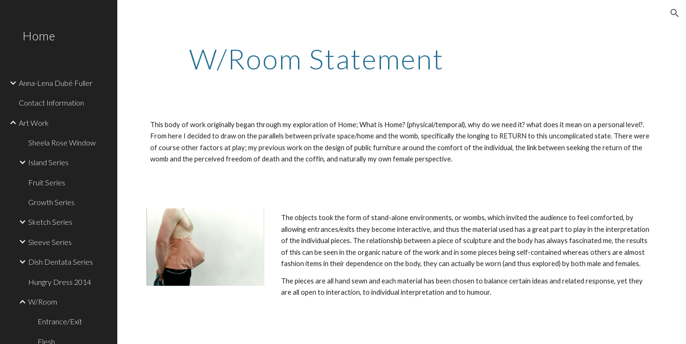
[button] (674, 13)
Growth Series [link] (51, 202)
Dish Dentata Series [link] (60, 261)
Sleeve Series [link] (50, 241)
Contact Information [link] (51, 102)
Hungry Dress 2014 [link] (59, 281)
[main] (316, 58)
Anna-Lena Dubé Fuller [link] (55, 82)
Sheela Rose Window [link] (62, 142)
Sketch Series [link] (50, 221)
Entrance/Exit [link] (60, 321)
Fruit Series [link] (46, 182)
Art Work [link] (34, 122)
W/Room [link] (42, 301)
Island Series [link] (48, 162)
